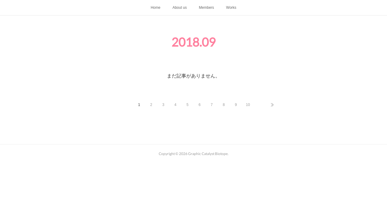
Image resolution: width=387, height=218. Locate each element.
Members (206, 7)
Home (155, 7)
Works (231, 7)
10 (248, 105)
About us (179, 7)
